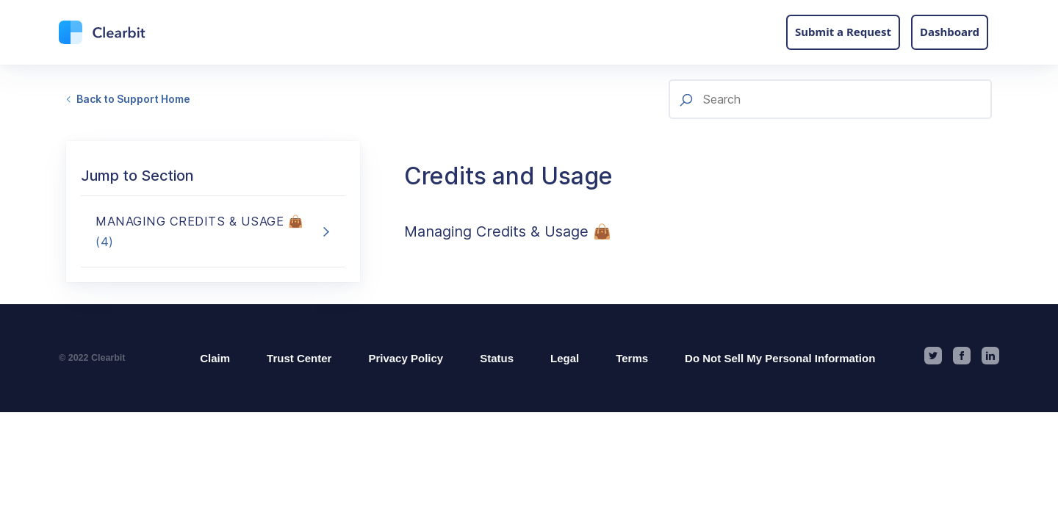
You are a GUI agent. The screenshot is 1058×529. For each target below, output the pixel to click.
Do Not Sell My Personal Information (780, 358)
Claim (215, 358)
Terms (632, 358)
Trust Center (299, 358)
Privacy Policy (405, 358)
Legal (564, 358)
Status (497, 358)
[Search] (830, 99)
